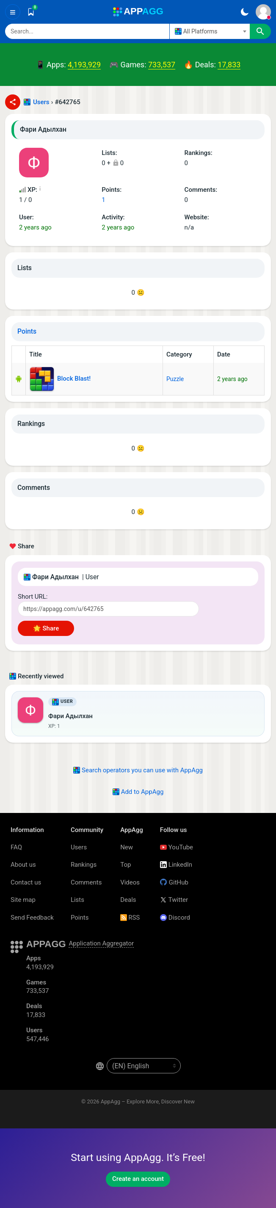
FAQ (16, 847)
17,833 (229, 64)
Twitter (174, 900)
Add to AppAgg (138, 792)
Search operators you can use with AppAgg (138, 770)
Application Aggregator (101, 943)
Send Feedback (32, 917)
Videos (130, 882)
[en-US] (144, 1065)
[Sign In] (263, 11)
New (126, 847)
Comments (86, 882)
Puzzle (175, 379)
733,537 (161, 64)
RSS (130, 917)
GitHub (174, 882)
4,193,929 (84, 64)
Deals (128, 900)
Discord (175, 917)
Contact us (26, 882)
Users (41, 102)
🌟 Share (46, 628)
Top (125, 864)
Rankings (84, 864)
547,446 (37, 1039)
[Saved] (31, 11)
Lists (77, 900)
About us (23, 864)
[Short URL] (108, 608)
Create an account (138, 1179)
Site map (23, 900)
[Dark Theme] (244, 11)
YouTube (176, 847)
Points (26, 331)
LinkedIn (176, 864)
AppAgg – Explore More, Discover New (148, 1101)
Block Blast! (60, 379)
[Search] (87, 31)
